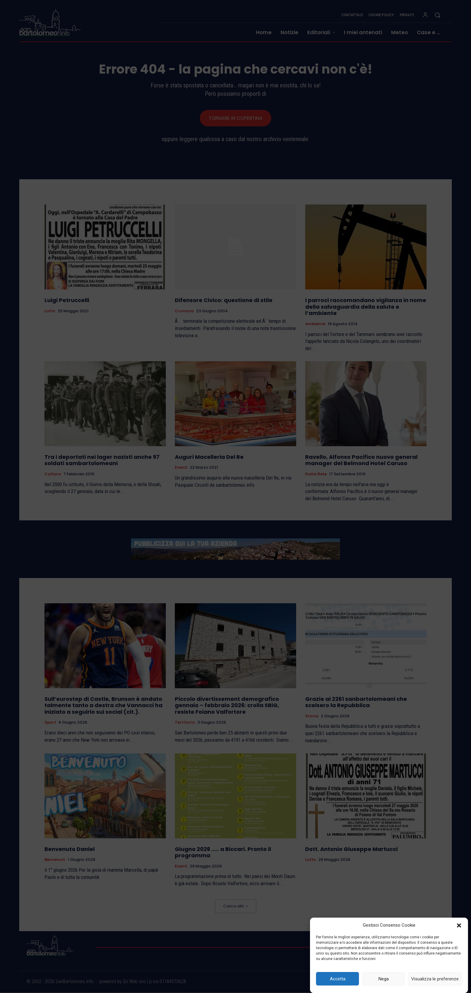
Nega (383, 979)
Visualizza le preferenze (435, 979)
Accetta (337, 979)
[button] (459, 925)
